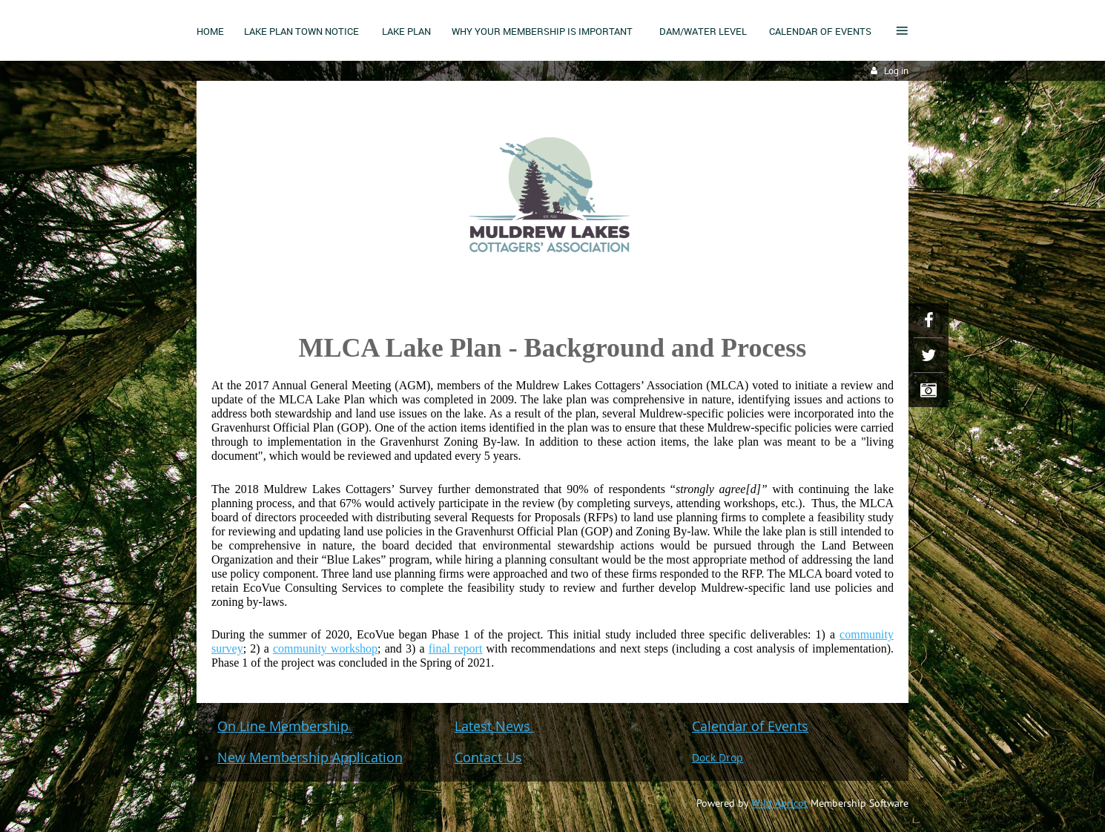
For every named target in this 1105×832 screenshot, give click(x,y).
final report (456, 648)
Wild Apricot (779, 803)
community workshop (325, 648)
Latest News (494, 726)
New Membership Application (310, 757)
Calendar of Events (750, 726)
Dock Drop (717, 757)
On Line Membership (284, 726)
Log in (896, 71)
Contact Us (488, 757)
